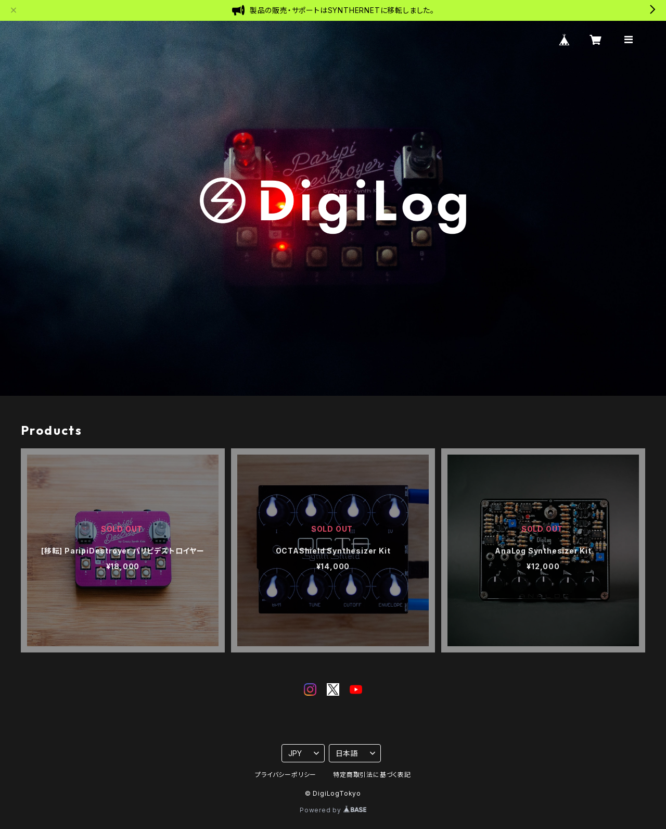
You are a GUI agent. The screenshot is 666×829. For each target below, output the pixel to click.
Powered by (333, 810)
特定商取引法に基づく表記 (372, 774)
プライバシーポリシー (285, 774)
